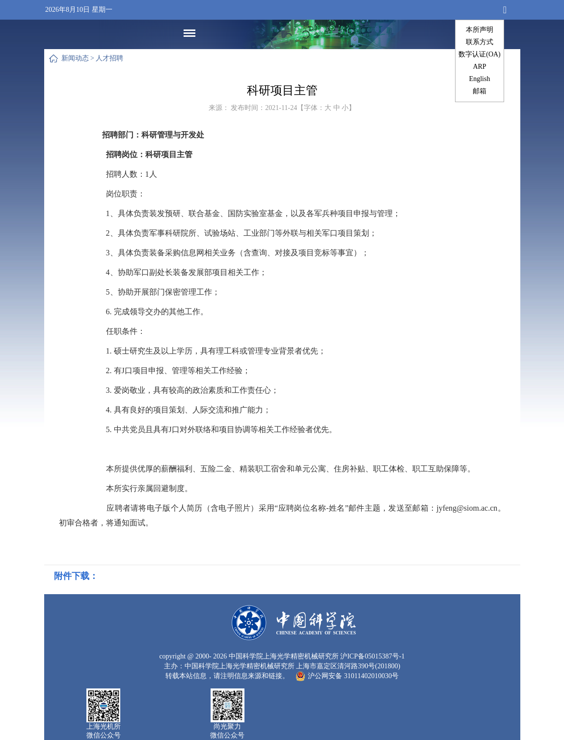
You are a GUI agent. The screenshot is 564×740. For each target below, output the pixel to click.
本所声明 (479, 29)
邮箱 (479, 91)
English (479, 78)
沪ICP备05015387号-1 (372, 656)
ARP (479, 66)
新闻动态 (75, 58)
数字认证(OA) (479, 54)
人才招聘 (109, 58)
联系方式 (479, 42)
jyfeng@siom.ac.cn (466, 508)
